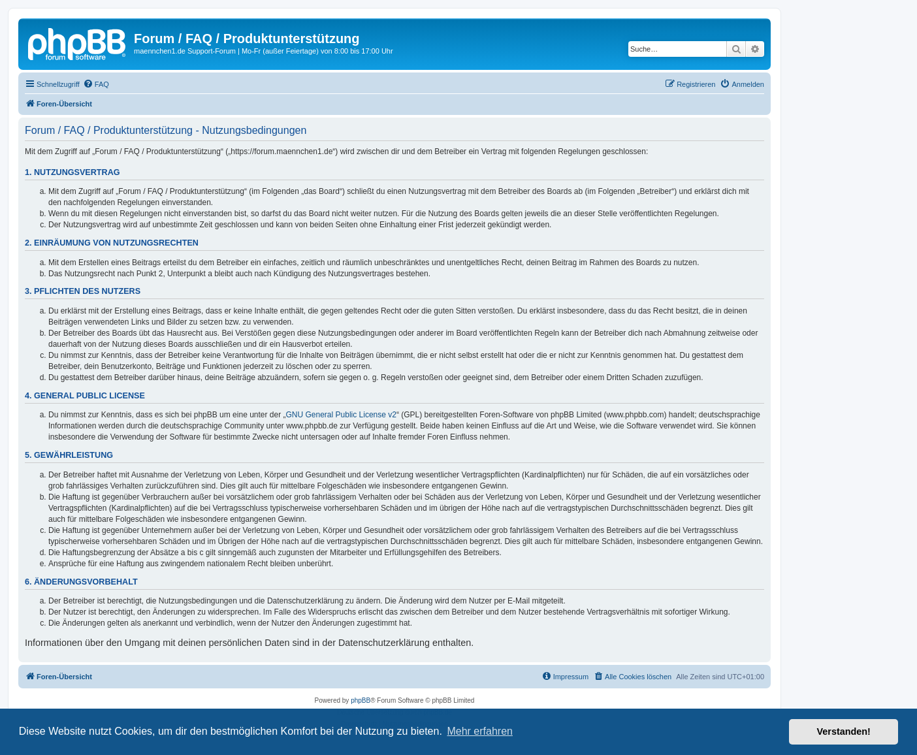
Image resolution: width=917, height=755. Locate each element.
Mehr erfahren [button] (480, 731)
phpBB (360, 700)
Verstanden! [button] (844, 731)
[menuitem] (96, 84)
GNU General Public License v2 (341, 414)
